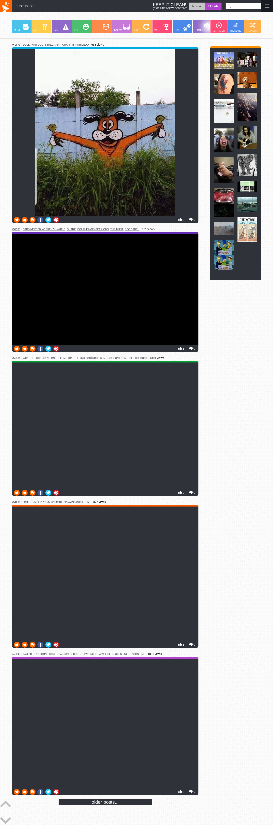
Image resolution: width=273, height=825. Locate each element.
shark (71, 229)
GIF (141, 28)
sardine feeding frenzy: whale (44, 229)
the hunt (116, 229)
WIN (161, 28)
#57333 (16, 229)
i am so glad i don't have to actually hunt (51, 654)
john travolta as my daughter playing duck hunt (57, 502)
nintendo (82, 44)
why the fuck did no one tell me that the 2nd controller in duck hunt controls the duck (85, 358)
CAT (183, 28)
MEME (21, 28)
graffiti (68, 44)
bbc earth (132, 229)
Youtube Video (105, 289)
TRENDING (235, 27)
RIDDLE (203, 27)
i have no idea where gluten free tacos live (113, 654)
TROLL (101, 28)
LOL (81, 28)
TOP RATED (219, 27)
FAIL (61, 28)
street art (53, 44)
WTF (40, 28)
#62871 (16, 44)
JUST (25, 6)
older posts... (105, 802)
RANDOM (253, 27)
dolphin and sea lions (93, 229)
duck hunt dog (33, 44)
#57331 (16, 358)
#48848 (16, 654)
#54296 (16, 502)
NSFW (122, 28)
